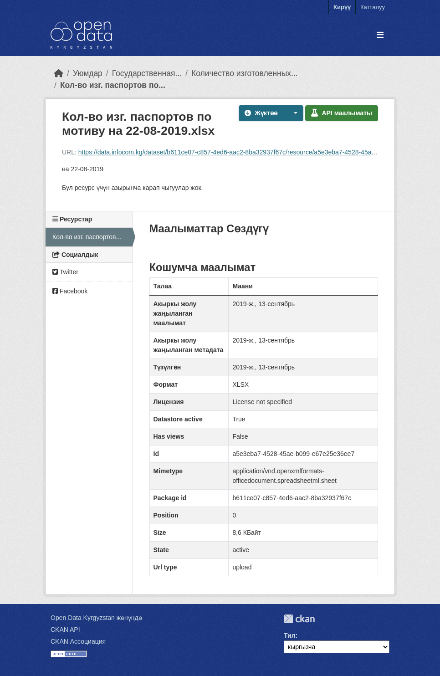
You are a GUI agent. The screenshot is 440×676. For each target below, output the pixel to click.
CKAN (299, 619)
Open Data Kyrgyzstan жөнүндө (96, 617)
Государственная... (147, 73)
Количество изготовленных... (244, 73)
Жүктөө (261, 113)
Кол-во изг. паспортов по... (112, 85)
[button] (293, 113)
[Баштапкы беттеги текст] (58, 73)
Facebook (69, 291)
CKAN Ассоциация (78, 641)
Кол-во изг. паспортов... (86, 237)
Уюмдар (87, 73)
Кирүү (342, 7)
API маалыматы (341, 113)
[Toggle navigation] (380, 35)
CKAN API (65, 629)
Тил (290, 635)
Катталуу (372, 7)
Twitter (65, 272)
